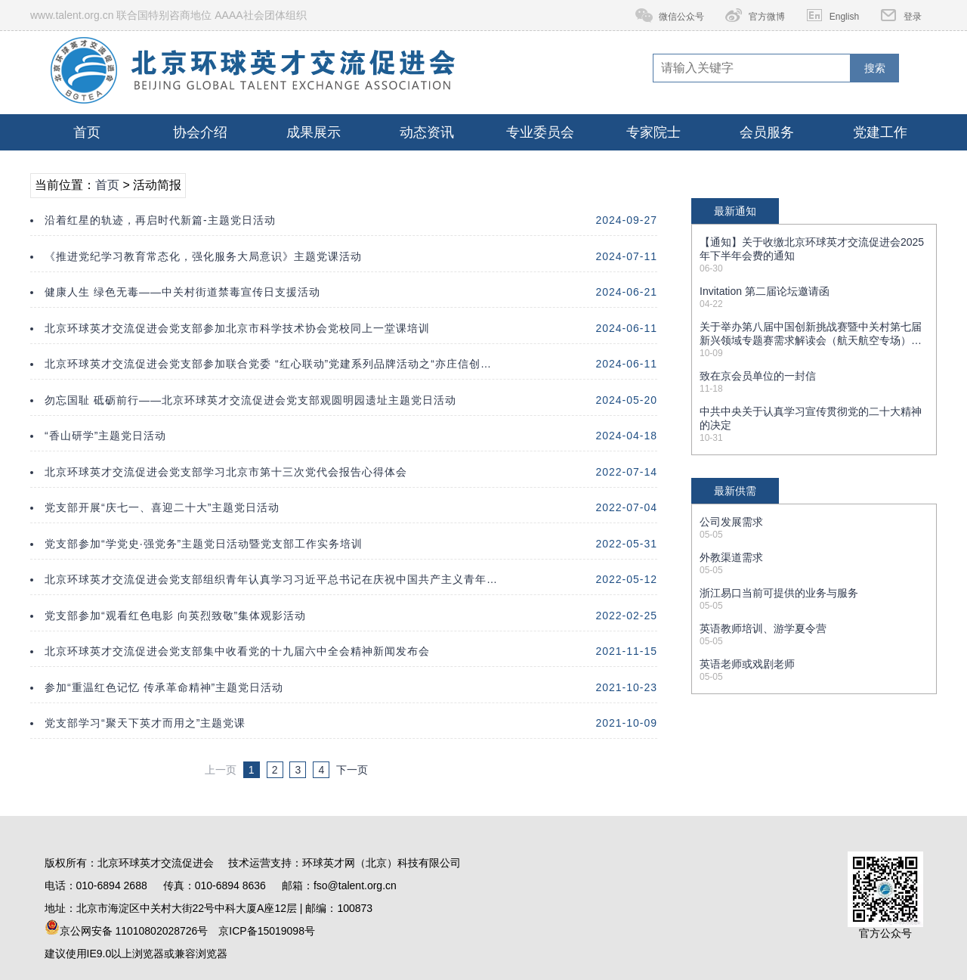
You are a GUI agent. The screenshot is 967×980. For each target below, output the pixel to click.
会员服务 (767, 132)
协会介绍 (200, 132)
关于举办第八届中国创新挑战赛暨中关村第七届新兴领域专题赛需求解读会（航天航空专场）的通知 (811, 334)
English (844, 16)
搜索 (874, 68)
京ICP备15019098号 (266, 931)
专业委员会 (540, 132)
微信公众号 (681, 16)
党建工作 (880, 132)
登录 (913, 16)
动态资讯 (427, 132)
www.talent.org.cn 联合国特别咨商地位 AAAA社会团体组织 (168, 15)
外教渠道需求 (731, 557)
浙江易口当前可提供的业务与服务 (779, 593)
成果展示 (313, 132)
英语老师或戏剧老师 (747, 664)
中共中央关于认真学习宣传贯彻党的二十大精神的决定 (811, 418)
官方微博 (767, 16)
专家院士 (653, 132)
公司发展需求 (731, 522)
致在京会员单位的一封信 (758, 376)
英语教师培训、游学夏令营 (763, 628)
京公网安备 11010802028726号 (127, 928)
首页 (86, 132)
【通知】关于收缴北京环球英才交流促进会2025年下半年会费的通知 (812, 249)
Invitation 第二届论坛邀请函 (765, 291)
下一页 (352, 770)
